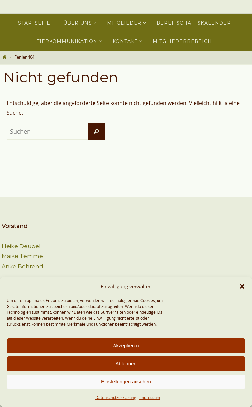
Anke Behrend (22, 266)
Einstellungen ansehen (126, 381)
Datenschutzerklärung (115, 397)
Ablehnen (126, 363)
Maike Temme (22, 256)
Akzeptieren (126, 345)
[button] (242, 286)
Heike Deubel (21, 246)
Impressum (149, 397)
